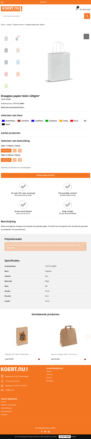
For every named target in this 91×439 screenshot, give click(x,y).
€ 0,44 (55, 358)
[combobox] (42, 16)
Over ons (49, 374)
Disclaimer (4, 415)
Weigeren (73, 436)
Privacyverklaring (6, 412)
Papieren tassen (19, 25)
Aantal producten (10, 132)
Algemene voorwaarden (9, 405)
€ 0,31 (9, 358)
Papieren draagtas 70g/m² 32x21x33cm (65, 354)
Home (3, 25)
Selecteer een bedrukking (15, 140)
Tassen (9, 25)
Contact (49, 377)
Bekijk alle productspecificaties (13, 106)
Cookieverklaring (6, 408)
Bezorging (49, 381)
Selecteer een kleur (12, 114)
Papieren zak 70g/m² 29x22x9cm (17, 354)
